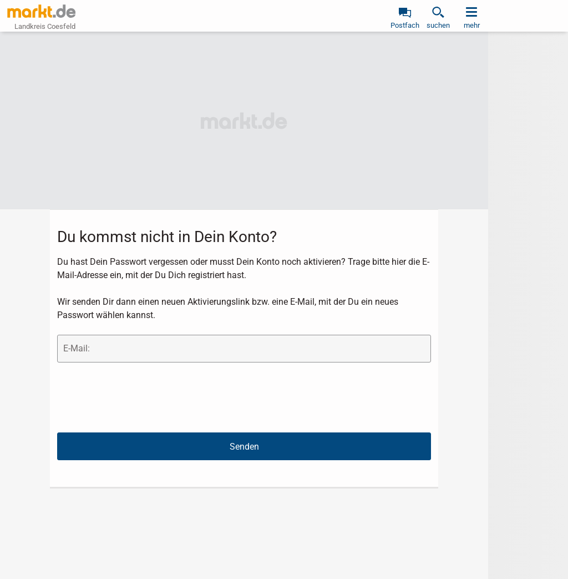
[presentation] (141, 397)
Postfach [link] (404, 25)
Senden (244, 446)
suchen (438, 25)
